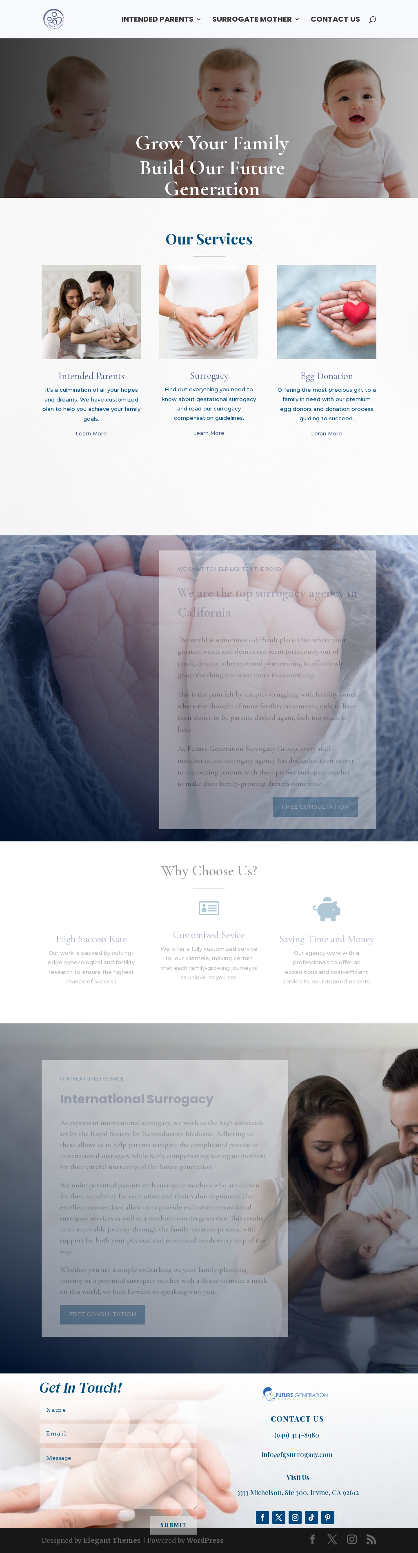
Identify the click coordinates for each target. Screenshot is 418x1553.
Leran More (326, 433)
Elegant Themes (112, 1540)
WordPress (205, 1540)
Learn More (91, 433)
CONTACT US (335, 20)
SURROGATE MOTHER (252, 20)
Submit (173, 1525)
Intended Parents (91, 376)
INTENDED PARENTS (157, 20)
